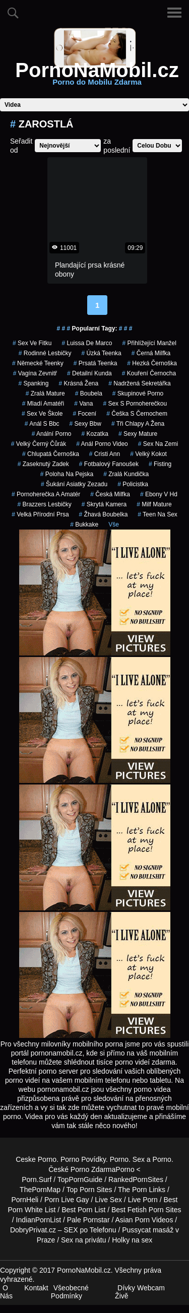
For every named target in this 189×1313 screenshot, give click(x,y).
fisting (160, 464)
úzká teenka (101, 353)
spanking (33, 383)
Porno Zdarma (93, 1169)
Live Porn (143, 1200)
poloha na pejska (66, 474)
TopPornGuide (80, 1179)
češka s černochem (136, 413)
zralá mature (45, 393)
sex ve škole (42, 413)
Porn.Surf (36, 1179)
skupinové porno (137, 393)
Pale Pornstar (88, 1220)
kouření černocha (149, 373)
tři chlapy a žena (137, 423)
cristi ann (104, 453)
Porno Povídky (83, 1159)
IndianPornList (38, 1220)
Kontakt (36, 1288)
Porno (119, 1159)
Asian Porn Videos (144, 1220)
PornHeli (25, 1200)
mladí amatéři (43, 403)
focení (84, 413)
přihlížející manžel (149, 343)
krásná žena (78, 383)
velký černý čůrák (38, 443)
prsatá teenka (95, 363)
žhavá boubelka (103, 514)
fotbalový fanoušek (109, 464)
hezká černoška (152, 363)
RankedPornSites (135, 1179)
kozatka (94, 433)
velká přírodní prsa (40, 514)
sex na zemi (158, 443)
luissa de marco (86, 343)
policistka (132, 484)
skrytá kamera (104, 504)
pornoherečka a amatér (46, 494)
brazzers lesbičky (44, 504)
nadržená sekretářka (139, 383)
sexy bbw (85, 423)
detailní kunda (89, 373)
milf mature (154, 504)
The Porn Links (141, 1190)
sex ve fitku (32, 343)
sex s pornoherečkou (135, 403)
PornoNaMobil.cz (96, 76)
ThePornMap (40, 1190)
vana (83, 403)
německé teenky (38, 363)
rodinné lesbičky (45, 353)
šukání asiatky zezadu (74, 484)
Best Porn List (83, 1210)
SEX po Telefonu (90, 1230)
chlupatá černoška (50, 453)
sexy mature (137, 433)
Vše (113, 524)
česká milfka (110, 494)
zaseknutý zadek (43, 464)
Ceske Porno (36, 1159)
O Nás (6, 1292)
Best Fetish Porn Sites (146, 1210)
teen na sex (157, 514)
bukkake (84, 524)
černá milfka (151, 353)
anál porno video (102, 443)
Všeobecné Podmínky (70, 1292)
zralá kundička (126, 474)
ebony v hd (158, 494)
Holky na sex (132, 1240)
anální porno (52, 433)
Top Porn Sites (89, 1190)
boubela (88, 393)
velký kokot (148, 453)
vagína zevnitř (35, 373)
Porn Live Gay (66, 1200)
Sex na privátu (83, 1240)
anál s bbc (42, 423)
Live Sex (108, 1200)
